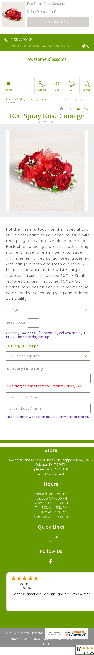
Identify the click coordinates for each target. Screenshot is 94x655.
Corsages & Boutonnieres (45, 99)
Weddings (21, 99)
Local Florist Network (71, 639)
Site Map (46, 644)
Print (66, 109)
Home (8, 99)
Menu (8, 89)
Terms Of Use (18, 639)
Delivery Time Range (26, 368)
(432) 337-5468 (21, 39)
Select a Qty (15, 322)
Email (83, 109)
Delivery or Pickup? (22, 346)
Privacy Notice (42, 639)
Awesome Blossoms (47, 59)
